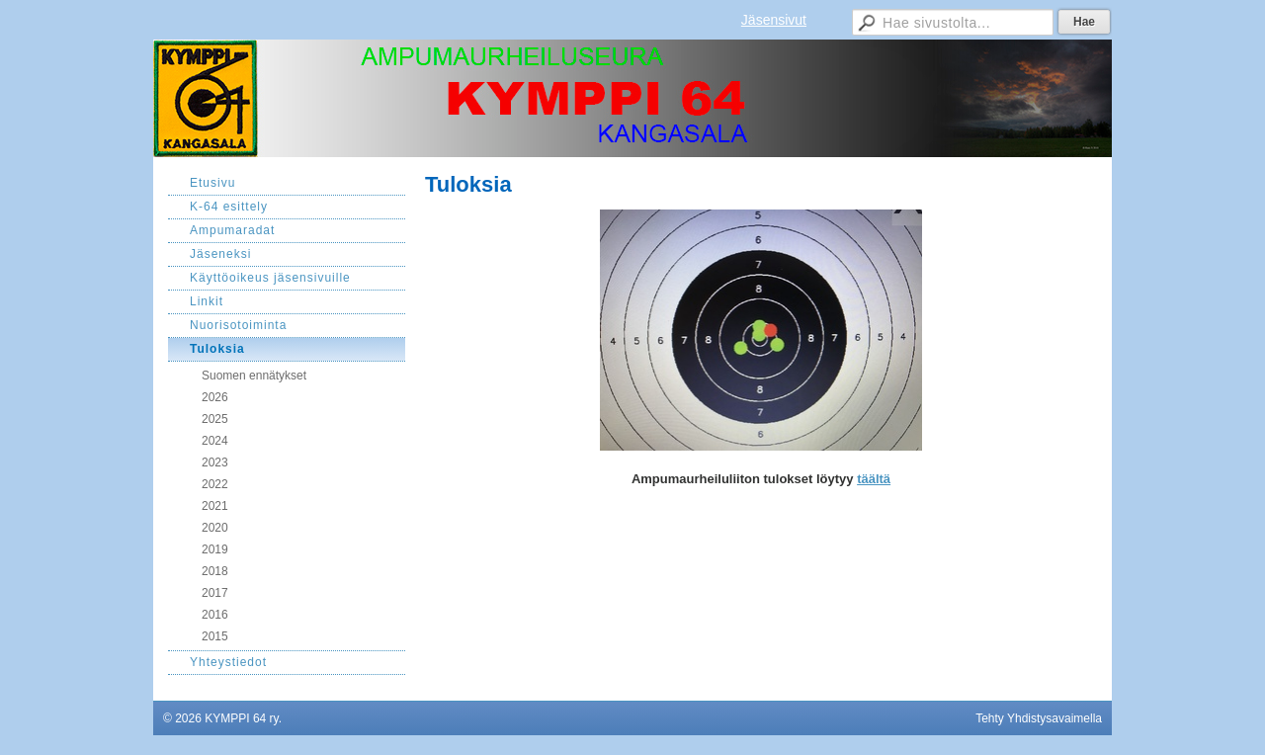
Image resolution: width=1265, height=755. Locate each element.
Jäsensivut (773, 20)
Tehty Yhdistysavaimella (1038, 718)
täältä (873, 478)
